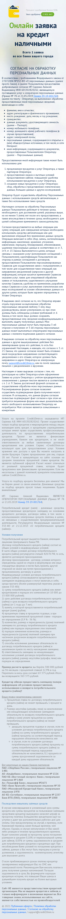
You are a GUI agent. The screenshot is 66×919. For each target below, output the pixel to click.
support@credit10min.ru (21, 363)
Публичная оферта (21, 906)
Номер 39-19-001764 (46, 96)
